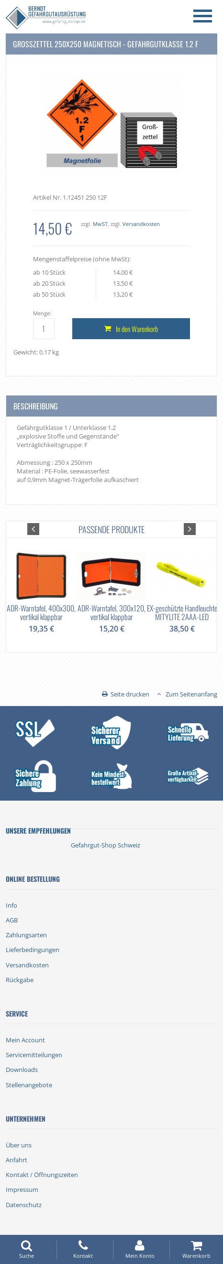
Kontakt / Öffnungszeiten (42, 1174)
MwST (100, 223)
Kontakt (83, 1249)
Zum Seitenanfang (191, 694)
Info (11, 905)
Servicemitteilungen (34, 1054)
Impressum (22, 1189)
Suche (27, 1249)
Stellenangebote (29, 1085)
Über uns (19, 1145)
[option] (41, 585)
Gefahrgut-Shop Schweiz (105, 845)
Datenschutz (24, 1204)
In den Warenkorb (137, 328)
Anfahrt (16, 1160)
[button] (33, 529)
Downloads (22, 1069)
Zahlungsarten (26, 935)
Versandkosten (141, 223)
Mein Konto (140, 1249)
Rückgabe (19, 979)
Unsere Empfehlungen (38, 830)
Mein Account (25, 1040)
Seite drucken (130, 694)
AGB (12, 920)
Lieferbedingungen (32, 949)
